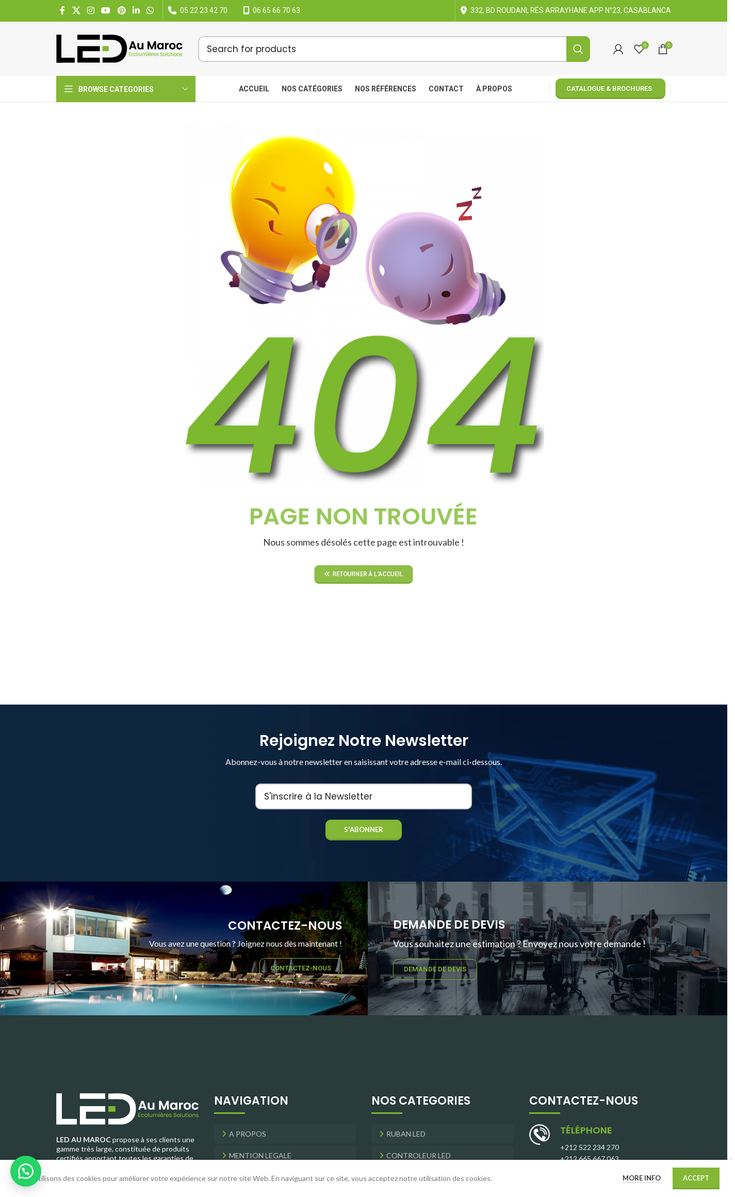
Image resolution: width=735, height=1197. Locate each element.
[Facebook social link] (62, 10)
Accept (696, 1178)
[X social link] (76, 10)
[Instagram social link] (90, 10)
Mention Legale (260, 1155)
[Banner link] (184, 948)
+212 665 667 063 (589, 1158)
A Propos (247, 1133)
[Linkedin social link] (136, 10)
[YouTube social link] (106, 10)
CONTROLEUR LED (418, 1155)
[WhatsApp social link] (150, 10)
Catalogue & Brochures (609, 88)
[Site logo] (119, 47)
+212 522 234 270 (589, 1147)
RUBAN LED (406, 1133)
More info (642, 1178)
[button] (25, 1171)
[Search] (394, 49)
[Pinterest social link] (121, 10)
